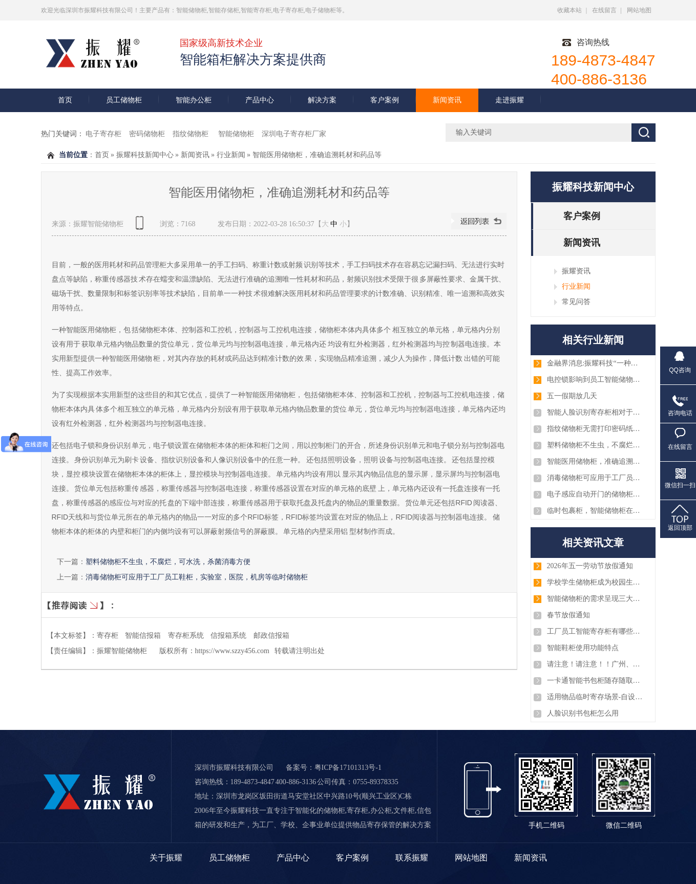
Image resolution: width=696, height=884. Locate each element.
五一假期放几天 (572, 396)
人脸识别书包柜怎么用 (583, 713)
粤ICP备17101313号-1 (348, 767)
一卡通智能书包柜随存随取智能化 (595, 680)
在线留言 (604, 10)
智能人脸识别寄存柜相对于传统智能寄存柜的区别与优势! (595, 412)
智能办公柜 (194, 100)
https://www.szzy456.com (232, 651)
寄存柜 (107, 635)
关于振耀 (166, 857)
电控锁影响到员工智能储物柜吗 (595, 379)
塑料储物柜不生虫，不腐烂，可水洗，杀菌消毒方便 (168, 561)
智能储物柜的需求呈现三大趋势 (595, 598)
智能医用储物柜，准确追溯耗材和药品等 (317, 155)
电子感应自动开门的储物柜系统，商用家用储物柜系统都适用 (595, 494)
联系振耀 (411, 857)
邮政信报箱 (271, 635)
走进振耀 (509, 100)
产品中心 (259, 100)
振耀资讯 (576, 271)
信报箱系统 (228, 635)
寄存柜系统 (186, 635)
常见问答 (576, 301)
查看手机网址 (141, 226)
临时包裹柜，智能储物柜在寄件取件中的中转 (595, 510)
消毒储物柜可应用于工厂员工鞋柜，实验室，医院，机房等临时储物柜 (197, 577)
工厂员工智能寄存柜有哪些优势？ (595, 631)
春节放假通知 (568, 615)
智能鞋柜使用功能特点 (583, 648)
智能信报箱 (143, 635)
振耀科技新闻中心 (145, 155)
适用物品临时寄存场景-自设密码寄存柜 (595, 697)
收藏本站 (569, 10)
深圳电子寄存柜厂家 (294, 134)
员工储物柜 (124, 100)
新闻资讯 (447, 100)
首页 (65, 100)
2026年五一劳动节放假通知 (590, 566)
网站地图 (639, 10)
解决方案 (322, 100)
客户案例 (384, 100)
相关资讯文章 (593, 542)
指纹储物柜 (191, 134)
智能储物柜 (236, 134)
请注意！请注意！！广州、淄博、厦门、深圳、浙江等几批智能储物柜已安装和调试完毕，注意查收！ (595, 664)
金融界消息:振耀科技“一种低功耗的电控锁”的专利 (595, 363)
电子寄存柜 (103, 134)
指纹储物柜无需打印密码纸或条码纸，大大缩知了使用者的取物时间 (595, 429)
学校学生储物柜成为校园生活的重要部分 (595, 582)
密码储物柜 (147, 134)
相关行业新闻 (593, 340)
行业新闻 (231, 155)
